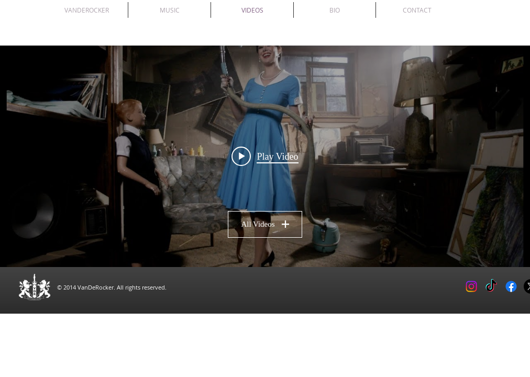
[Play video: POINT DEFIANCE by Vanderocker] (264, 156)
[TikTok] (491, 286)
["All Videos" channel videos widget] (265, 156)
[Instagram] (471, 286)
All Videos (265, 224)
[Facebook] (511, 286)
